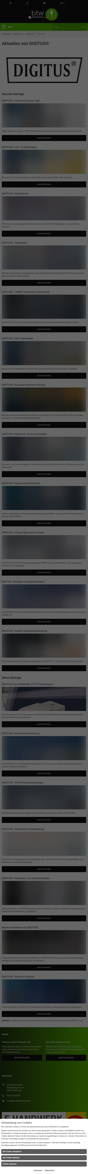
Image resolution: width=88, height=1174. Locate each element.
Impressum (38, 1170)
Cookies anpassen (9, 1164)
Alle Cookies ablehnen (11, 1158)
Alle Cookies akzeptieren (12, 1151)
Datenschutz (49, 1170)
